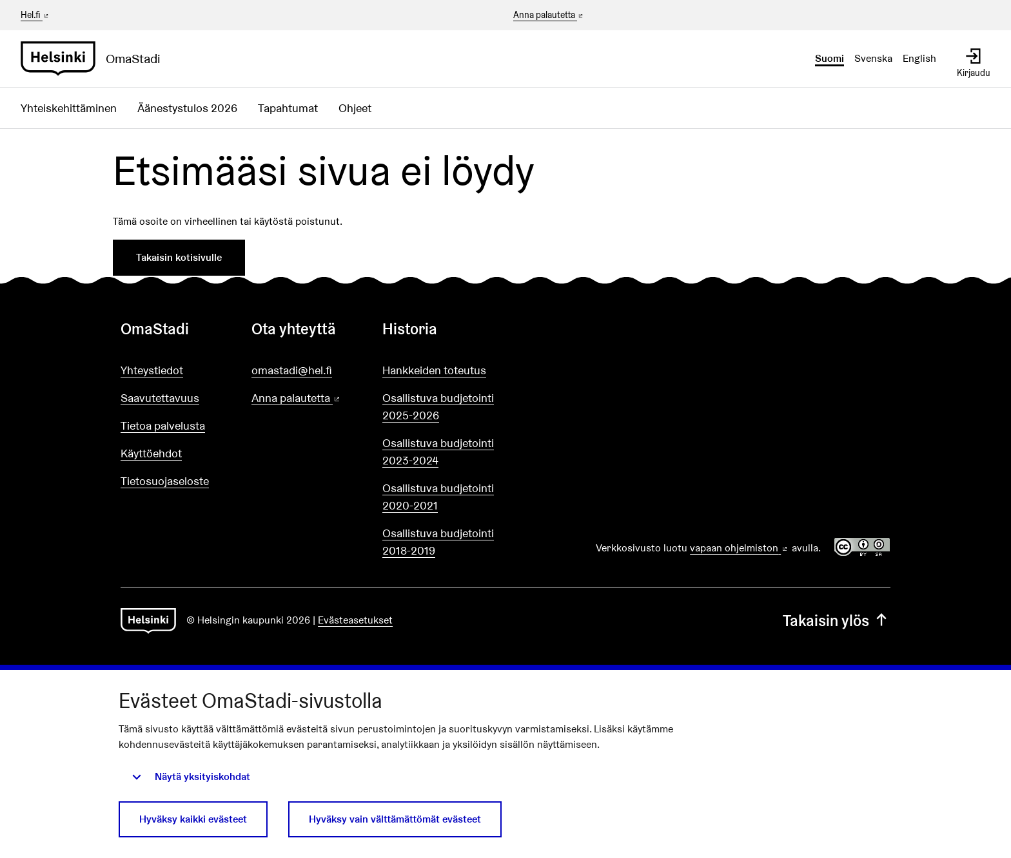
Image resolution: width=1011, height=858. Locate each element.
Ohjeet (355, 107)
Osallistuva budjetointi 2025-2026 (438, 406)
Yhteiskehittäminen (69, 107)
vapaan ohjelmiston (739, 548)
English (919, 58)
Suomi (829, 58)
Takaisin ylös (836, 621)
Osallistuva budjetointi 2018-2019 (438, 542)
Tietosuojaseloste (165, 480)
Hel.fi (35, 15)
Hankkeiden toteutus (434, 370)
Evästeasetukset (355, 620)
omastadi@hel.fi (291, 370)
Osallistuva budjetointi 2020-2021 (438, 497)
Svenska (873, 58)
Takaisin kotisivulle (179, 257)
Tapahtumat (288, 107)
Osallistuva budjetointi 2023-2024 (438, 451)
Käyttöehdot (151, 453)
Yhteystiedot (152, 370)
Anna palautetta (549, 15)
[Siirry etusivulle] (96, 59)
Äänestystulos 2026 (187, 107)
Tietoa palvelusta (163, 425)
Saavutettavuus (160, 397)
